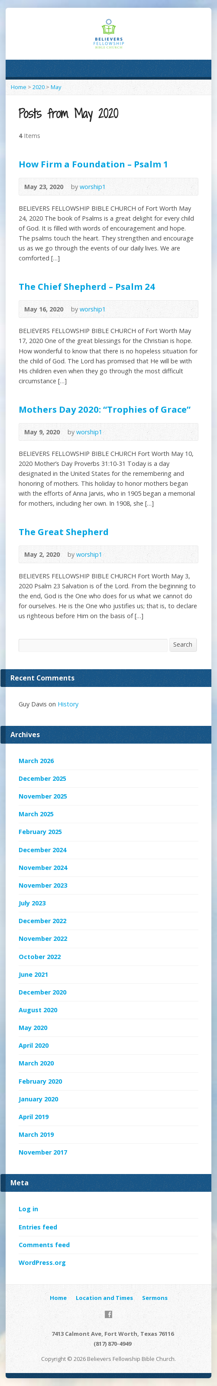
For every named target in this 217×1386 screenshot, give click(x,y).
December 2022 (42, 921)
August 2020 (38, 1010)
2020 (38, 87)
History (68, 704)
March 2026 (36, 761)
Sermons (155, 1298)
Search (182, 644)
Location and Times (104, 1298)
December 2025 (42, 778)
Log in (28, 1209)
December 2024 (42, 850)
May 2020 (33, 1027)
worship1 (93, 187)
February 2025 (40, 832)
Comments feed (44, 1245)
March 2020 (36, 1063)
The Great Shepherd (64, 532)
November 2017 (43, 1152)
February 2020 (40, 1081)
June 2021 (33, 974)
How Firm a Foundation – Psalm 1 (93, 164)
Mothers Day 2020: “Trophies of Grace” (105, 409)
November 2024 (43, 867)
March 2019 (36, 1134)
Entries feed (38, 1227)
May (56, 87)
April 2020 (34, 1045)
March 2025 (36, 814)
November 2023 (43, 885)
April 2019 (34, 1117)
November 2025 (43, 796)
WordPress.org (42, 1262)
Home (18, 87)
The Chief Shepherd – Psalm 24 (87, 286)
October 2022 (40, 957)
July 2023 (32, 903)
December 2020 (42, 992)
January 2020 (38, 1099)
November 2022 (43, 938)
